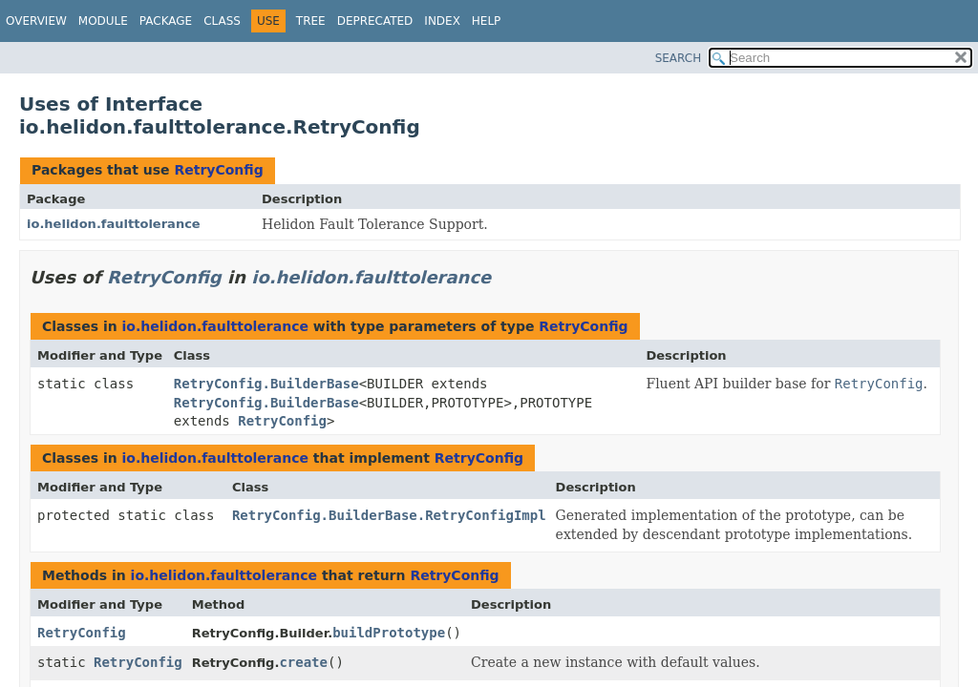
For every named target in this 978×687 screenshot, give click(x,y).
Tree (311, 21)
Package (165, 21)
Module (103, 21)
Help (486, 21)
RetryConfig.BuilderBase (266, 383)
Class (222, 21)
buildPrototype (388, 632)
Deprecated (375, 21)
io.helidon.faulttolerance (114, 224)
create (303, 662)
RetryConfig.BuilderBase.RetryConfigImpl (389, 515)
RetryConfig (218, 169)
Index (442, 21)
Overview (36, 21)
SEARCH (678, 58)
